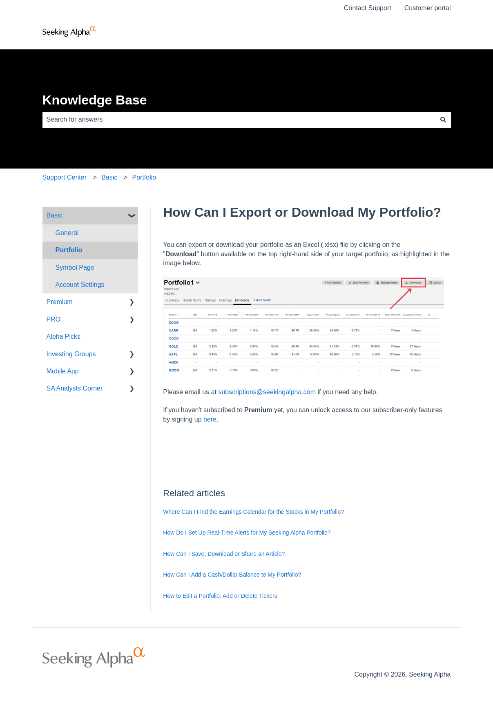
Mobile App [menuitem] (63, 371)
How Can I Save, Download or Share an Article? (224, 554)
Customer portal (427, 7)
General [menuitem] (67, 232)
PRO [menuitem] (54, 319)
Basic (109, 177)
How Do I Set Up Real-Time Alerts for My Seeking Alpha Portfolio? (246, 532)
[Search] (443, 119)
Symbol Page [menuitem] (75, 267)
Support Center (64, 177)
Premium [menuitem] (60, 301)
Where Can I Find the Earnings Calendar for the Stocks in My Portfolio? (253, 511)
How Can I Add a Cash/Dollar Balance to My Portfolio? (232, 574)
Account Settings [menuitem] (80, 284)
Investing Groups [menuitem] (71, 354)
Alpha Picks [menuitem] (64, 336)
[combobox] (238, 119)
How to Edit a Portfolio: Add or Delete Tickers (220, 596)
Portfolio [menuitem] (69, 249)
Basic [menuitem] (54, 215)
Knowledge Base (94, 100)
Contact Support (367, 7)
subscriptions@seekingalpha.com (267, 391)
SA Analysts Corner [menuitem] (75, 388)
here (209, 419)
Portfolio (144, 177)
